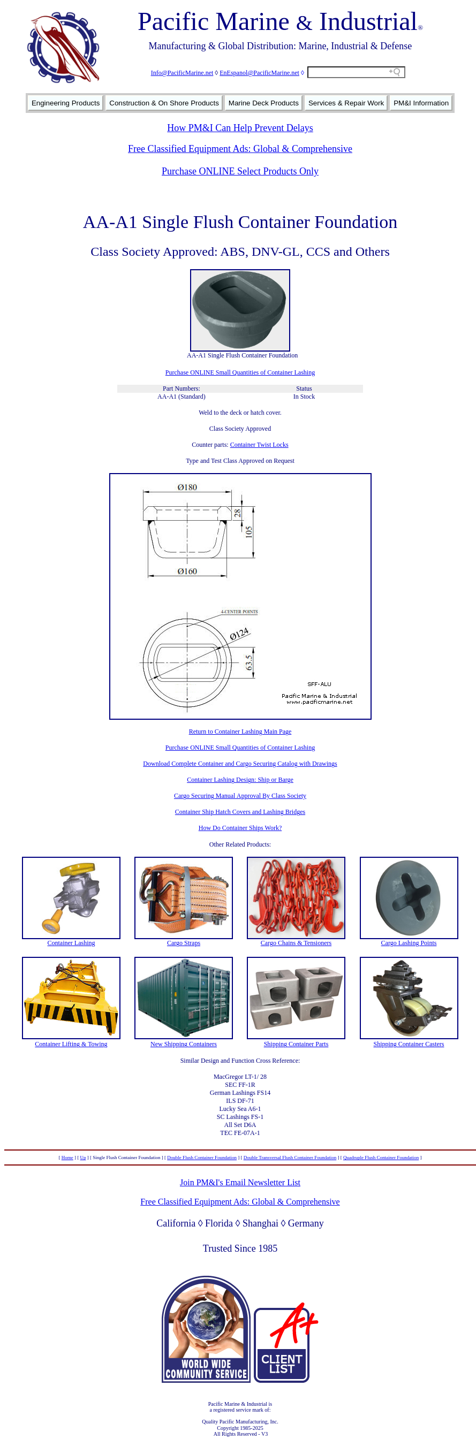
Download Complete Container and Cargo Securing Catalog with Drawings (240, 763)
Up (83, 1157)
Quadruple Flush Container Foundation (381, 1157)
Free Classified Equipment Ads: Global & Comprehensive (240, 148)
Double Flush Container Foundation (202, 1157)
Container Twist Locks (259, 444)
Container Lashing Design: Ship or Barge (240, 779)
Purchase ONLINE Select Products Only (240, 171)
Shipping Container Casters (409, 1044)
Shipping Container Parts (296, 1044)
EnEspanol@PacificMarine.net (259, 73)
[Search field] (356, 72)
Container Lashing (71, 943)
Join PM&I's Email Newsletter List (240, 1182)
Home (67, 1157)
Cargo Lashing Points (409, 943)
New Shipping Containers (183, 1044)
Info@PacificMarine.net (182, 73)
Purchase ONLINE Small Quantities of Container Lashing (240, 372)
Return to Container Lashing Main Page (240, 731)
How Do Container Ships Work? (240, 828)
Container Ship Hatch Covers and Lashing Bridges (240, 812)
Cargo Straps (183, 943)
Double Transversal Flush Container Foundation (290, 1157)
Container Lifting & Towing (71, 1044)
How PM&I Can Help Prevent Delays (240, 128)
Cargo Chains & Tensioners (296, 943)
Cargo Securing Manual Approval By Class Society (240, 795)
